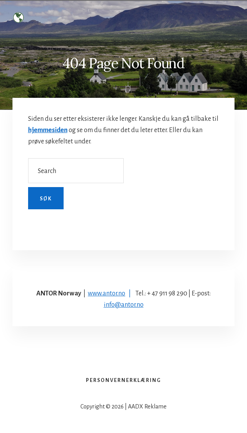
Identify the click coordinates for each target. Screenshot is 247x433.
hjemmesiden (48, 130)
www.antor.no (106, 293)
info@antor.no (124, 304)
